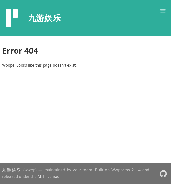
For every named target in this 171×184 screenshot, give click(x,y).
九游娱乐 (12, 170)
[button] (163, 10)
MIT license (48, 176)
